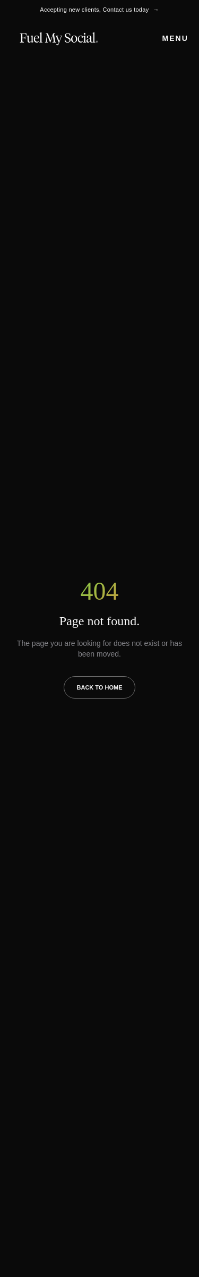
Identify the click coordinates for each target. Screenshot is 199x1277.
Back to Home (100, 687)
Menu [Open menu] (175, 38)
